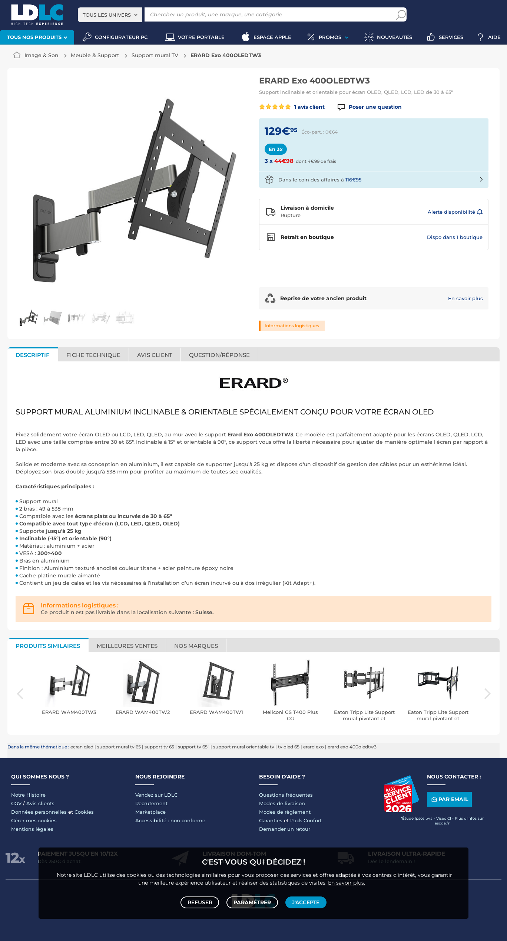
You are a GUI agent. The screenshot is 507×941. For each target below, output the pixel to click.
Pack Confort (306, 820)
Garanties (270, 820)
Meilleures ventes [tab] (127, 645)
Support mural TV (155, 55)
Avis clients (40, 803)
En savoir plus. (346, 879)
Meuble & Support (95, 55)
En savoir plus (465, 298)
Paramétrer (252, 901)
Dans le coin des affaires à (319, 180)
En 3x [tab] (276, 149)
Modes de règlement (285, 812)
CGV (16, 803)
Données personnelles (39, 812)
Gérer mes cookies (34, 820)
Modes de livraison (282, 803)
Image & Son (41, 55)
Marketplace (150, 812)
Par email (449, 799)
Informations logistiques (292, 325)
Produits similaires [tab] (48, 645)
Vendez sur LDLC (156, 795)
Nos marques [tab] (196, 645)
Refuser (201, 901)
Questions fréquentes (286, 795)
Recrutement (151, 803)
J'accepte (304, 901)
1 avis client (292, 107)
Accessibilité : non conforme (170, 820)
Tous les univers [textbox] (107, 15)
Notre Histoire (28, 795)
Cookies (84, 812)
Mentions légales (32, 829)
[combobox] (110, 14)
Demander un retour (284, 829)
